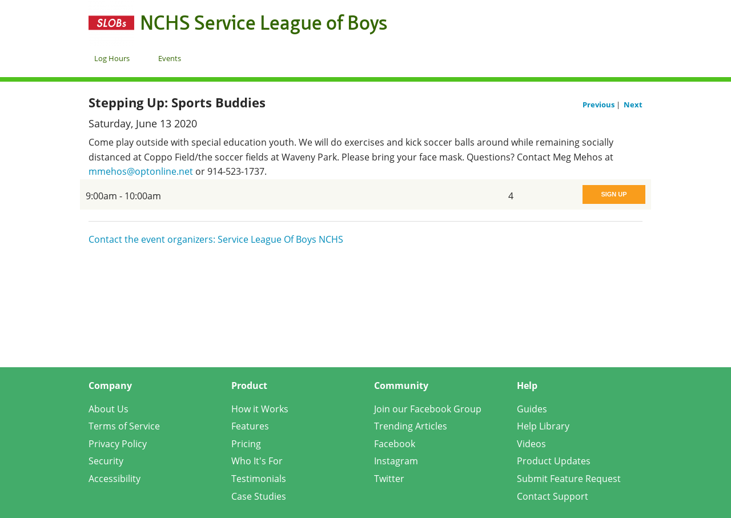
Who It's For (257, 461)
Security (106, 461)
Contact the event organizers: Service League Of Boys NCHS (216, 239)
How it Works (259, 409)
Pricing (246, 443)
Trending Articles (410, 426)
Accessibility (114, 478)
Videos (531, 443)
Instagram (396, 461)
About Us (108, 409)
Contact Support (552, 496)
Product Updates (554, 461)
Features (250, 426)
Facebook (394, 443)
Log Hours (112, 58)
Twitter (389, 478)
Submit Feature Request (569, 478)
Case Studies (258, 496)
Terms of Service (124, 426)
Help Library (543, 426)
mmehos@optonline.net (141, 171)
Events (169, 58)
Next (633, 104)
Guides (532, 409)
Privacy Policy (118, 443)
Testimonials (258, 478)
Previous (599, 104)
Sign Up (613, 194)
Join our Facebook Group (427, 409)
